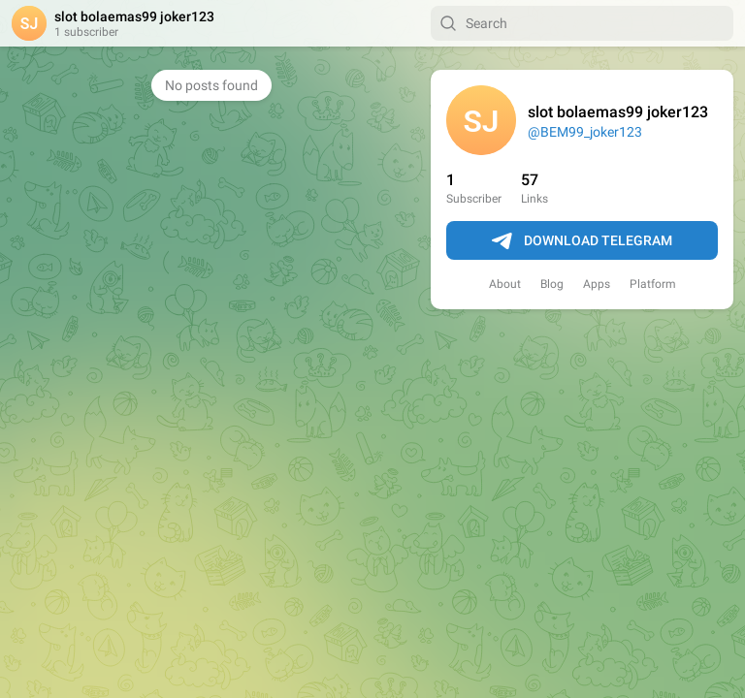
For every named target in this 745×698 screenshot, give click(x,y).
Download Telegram (582, 241)
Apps (596, 284)
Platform (653, 284)
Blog (552, 284)
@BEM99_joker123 (585, 132)
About (505, 284)
